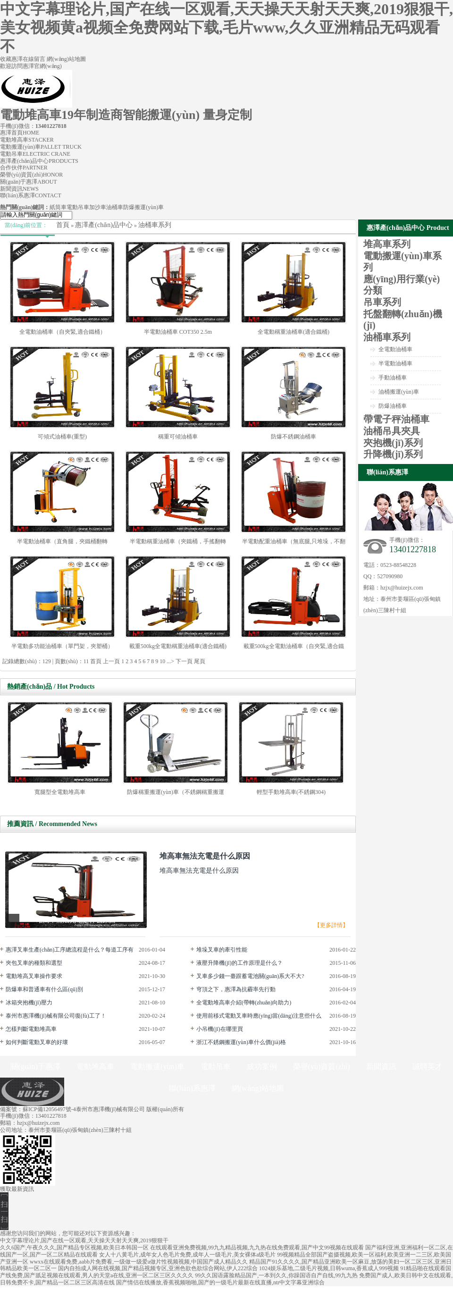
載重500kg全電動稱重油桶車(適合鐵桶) (177, 646)
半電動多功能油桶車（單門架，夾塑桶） (62, 646)
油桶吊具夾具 (391, 431)
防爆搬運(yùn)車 (143, 207)
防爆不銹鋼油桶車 (293, 436)
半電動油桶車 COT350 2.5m (178, 332)
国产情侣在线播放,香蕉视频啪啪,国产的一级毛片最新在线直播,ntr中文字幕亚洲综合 (220, 1282)
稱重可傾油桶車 (178, 436)
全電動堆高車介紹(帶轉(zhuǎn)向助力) (243, 1002)
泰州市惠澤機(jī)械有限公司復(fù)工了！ (56, 1015)
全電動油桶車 (395, 349)
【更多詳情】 (331, 925)
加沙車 (97, 207)
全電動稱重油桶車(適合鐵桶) (293, 332)
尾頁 (199, 661)
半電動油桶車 (395, 363)
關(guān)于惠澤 (28, 181)
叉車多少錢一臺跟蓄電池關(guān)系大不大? (250, 976)
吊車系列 (382, 302)
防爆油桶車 (392, 406)
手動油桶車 (392, 377)
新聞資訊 (19, 189)
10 (162, 661)
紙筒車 (58, 207)
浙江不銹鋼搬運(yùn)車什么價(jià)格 (241, 1042)
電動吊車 (35, 154)
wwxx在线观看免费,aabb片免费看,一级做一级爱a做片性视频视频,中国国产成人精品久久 (139, 1261)
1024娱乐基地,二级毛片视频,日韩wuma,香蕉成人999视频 (329, 1268)
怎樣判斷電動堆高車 (31, 1029)
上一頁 (111, 661)
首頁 (62, 224)
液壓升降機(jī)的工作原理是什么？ (239, 963)
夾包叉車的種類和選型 (34, 963)
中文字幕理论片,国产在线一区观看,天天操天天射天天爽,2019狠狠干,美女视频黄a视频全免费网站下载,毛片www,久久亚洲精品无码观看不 (226, 27)
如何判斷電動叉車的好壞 (37, 1042)
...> (170, 661)
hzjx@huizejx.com (401, 587)
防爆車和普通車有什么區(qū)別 (44, 989)
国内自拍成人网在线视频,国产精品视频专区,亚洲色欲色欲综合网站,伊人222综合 (158, 1268)
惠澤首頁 (19, 132)
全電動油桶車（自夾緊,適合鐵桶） (62, 332)
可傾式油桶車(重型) (62, 436)
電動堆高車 (27, 139)
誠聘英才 (427, 1066)
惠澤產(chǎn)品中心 (39, 161)
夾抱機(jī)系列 (393, 443)
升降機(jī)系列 (393, 454)
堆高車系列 (387, 244)
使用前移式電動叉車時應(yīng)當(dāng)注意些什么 (258, 1015)
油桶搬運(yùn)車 (398, 391)
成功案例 (262, 1066)
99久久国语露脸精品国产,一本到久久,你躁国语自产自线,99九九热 (276, 1275)
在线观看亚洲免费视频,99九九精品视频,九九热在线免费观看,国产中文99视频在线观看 (257, 1247)
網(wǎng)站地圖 (66, 59)
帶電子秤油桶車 (396, 419)
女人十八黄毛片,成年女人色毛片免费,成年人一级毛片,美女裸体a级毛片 (187, 1254)
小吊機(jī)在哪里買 (219, 1029)
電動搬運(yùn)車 (41, 146)
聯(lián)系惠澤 (30, 195)
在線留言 (35, 59)
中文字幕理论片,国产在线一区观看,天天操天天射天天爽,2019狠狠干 (84, 1240)
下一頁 (184, 661)
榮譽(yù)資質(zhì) (31, 174)
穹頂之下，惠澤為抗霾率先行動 (236, 989)
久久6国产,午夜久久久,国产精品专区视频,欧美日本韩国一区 (74, 1247)
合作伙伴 (24, 167)
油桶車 (114, 207)
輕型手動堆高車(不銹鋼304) (291, 792)
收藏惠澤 (11, 59)
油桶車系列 (154, 224)
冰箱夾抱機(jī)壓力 (29, 1002)
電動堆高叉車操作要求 (34, 976)
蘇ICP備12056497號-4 (49, 1109)
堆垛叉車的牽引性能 (221, 949)
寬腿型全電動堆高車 (59, 792)
